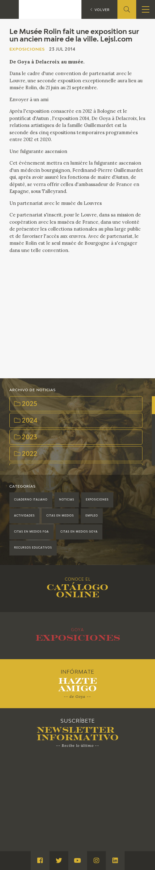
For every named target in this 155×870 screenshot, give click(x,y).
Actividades (24, 516)
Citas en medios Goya (79, 532)
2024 (26, 420)
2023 (25, 437)
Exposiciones (97, 500)
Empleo (91, 516)
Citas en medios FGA (31, 532)
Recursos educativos (33, 548)
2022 (25, 454)
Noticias (66, 500)
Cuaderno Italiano (31, 500)
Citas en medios (60, 516)
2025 (25, 404)
